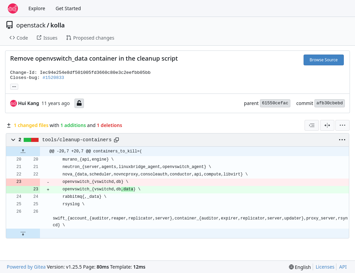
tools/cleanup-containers (77, 140)
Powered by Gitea (26, 267)
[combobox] (312, 125)
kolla (57, 25)
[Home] (12, 8)
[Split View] (327, 125)
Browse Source (324, 60)
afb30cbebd (329, 103)
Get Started (68, 8)
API (343, 267)
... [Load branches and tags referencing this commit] (14, 86)
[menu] (342, 125)
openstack (31, 25)
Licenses (325, 267)
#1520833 (53, 77)
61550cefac (275, 103)
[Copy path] (116, 140)
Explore (36, 8)
